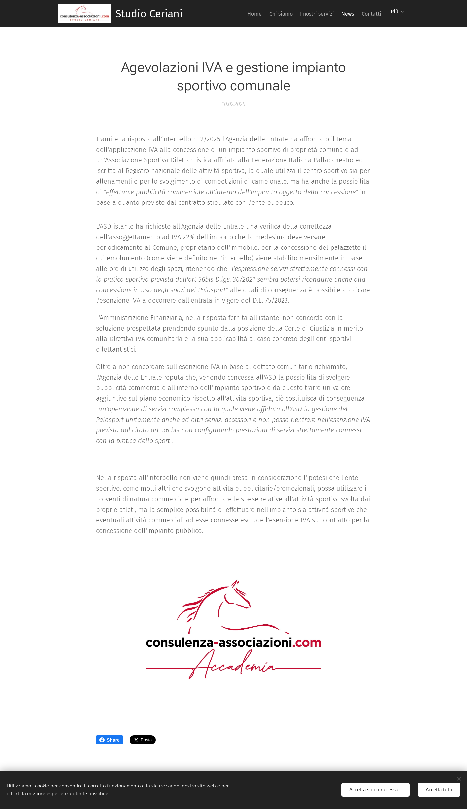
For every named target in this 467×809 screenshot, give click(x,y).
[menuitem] (235, 13)
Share (109, 739)
